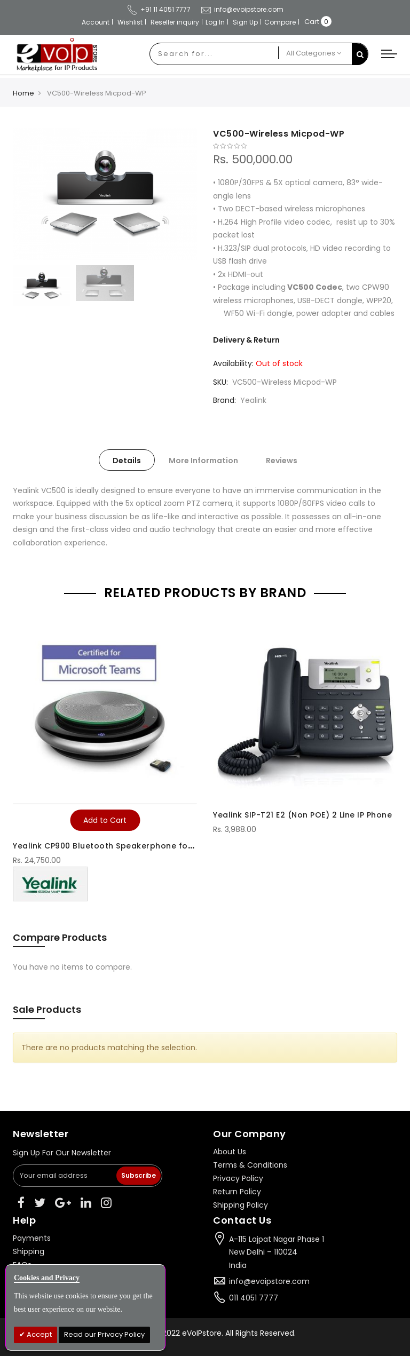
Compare (280, 22)
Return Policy (237, 1191)
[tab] (127, 460)
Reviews (281, 460)
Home (23, 93)
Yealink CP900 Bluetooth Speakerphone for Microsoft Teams (138, 845)
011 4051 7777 (253, 1297)
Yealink (253, 400)
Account (95, 22)
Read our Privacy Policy (104, 1334)
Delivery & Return (246, 340)
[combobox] (214, 54)
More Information (203, 460)
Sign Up (245, 22)
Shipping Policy (240, 1205)
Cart (311, 22)
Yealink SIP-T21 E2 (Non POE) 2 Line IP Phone (302, 815)
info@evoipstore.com (269, 1281)
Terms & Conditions (250, 1165)
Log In (215, 22)
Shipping (28, 1251)
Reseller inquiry (175, 22)
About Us (229, 1151)
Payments (32, 1238)
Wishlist (130, 22)
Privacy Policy (238, 1178)
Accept (38, 1334)
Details (127, 460)
